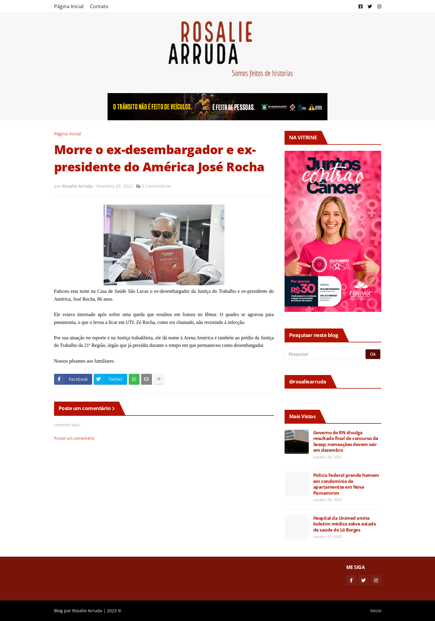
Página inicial (67, 134)
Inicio (375, 610)
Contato (99, 6)
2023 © (114, 610)
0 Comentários (156, 186)
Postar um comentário (74, 438)
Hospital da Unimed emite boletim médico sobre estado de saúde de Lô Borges (344, 524)
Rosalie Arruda (87, 610)
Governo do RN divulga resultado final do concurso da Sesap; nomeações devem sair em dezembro (345, 441)
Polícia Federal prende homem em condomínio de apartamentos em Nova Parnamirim (346, 484)
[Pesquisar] (325, 354)
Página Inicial (69, 6)
